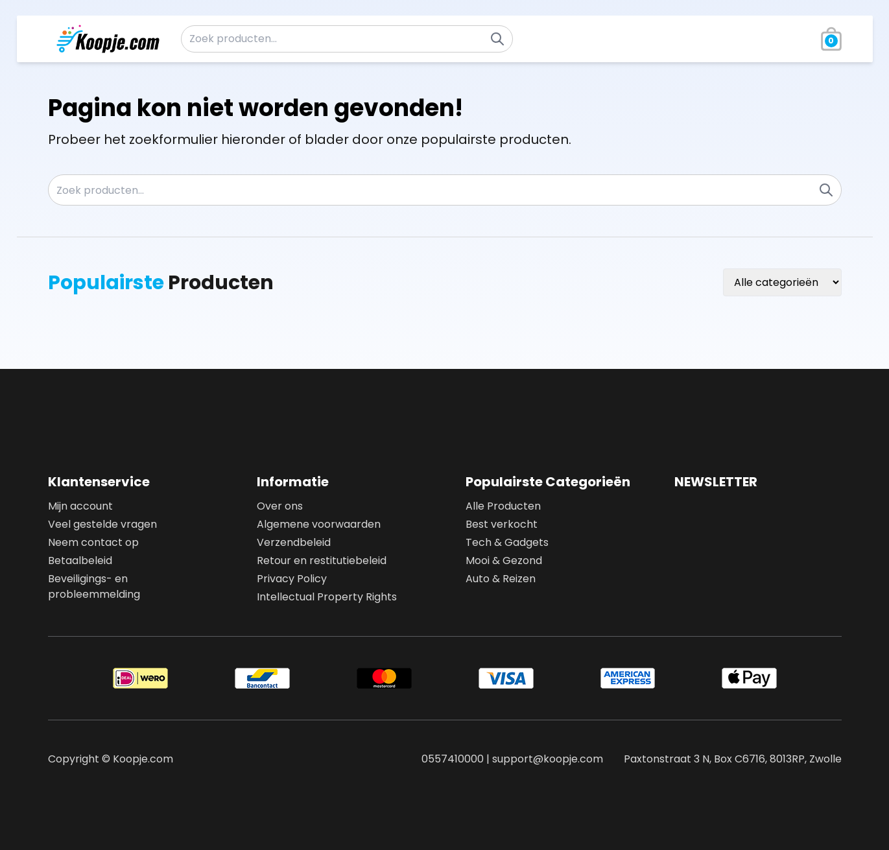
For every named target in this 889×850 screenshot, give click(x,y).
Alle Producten (503, 506)
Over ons (280, 506)
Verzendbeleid (294, 542)
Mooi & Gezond (504, 560)
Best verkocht (502, 524)
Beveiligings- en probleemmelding (94, 586)
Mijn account (80, 506)
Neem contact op (93, 542)
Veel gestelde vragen (102, 524)
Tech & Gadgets (507, 542)
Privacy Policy (292, 578)
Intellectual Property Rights (327, 596)
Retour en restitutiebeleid (321, 560)
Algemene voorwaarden (319, 524)
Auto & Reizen (501, 578)
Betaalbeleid (80, 560)
